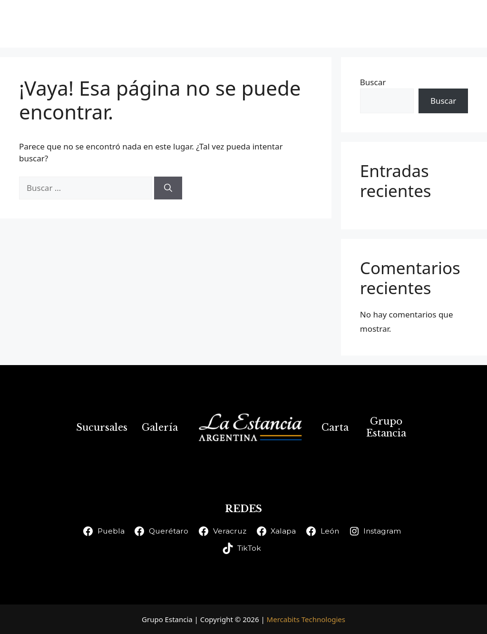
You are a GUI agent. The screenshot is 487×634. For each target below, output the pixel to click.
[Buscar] (168, 188)
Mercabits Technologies (306, 619)
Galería (293, 24)
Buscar (373, 82)
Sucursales (228, 24)
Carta (345, 24)
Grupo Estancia (418, 24)
